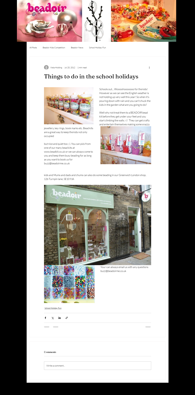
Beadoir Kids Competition (54, 47)
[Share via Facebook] (45, 317)
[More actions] (149, 67)
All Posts (33, 47)
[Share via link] (66, 317)
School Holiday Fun (97, 47)
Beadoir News (77, 47)
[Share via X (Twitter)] (52, 317)
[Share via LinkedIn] (59, 317)
